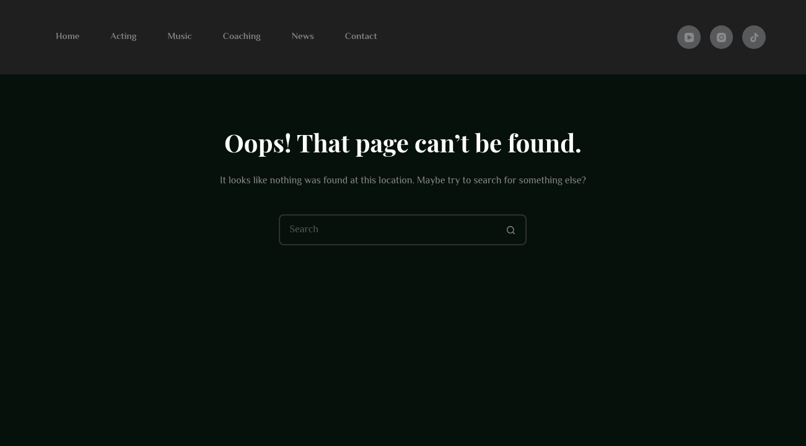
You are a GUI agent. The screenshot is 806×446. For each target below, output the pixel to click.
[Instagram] (722, 37)
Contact (361, 37)
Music (179, 37)
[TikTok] (754, 37)
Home (67, 37)
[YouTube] (689, 37)
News (303, 37)
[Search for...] (387, 229)
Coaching (242, 37)
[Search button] (511, 229)
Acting (123, 37)
